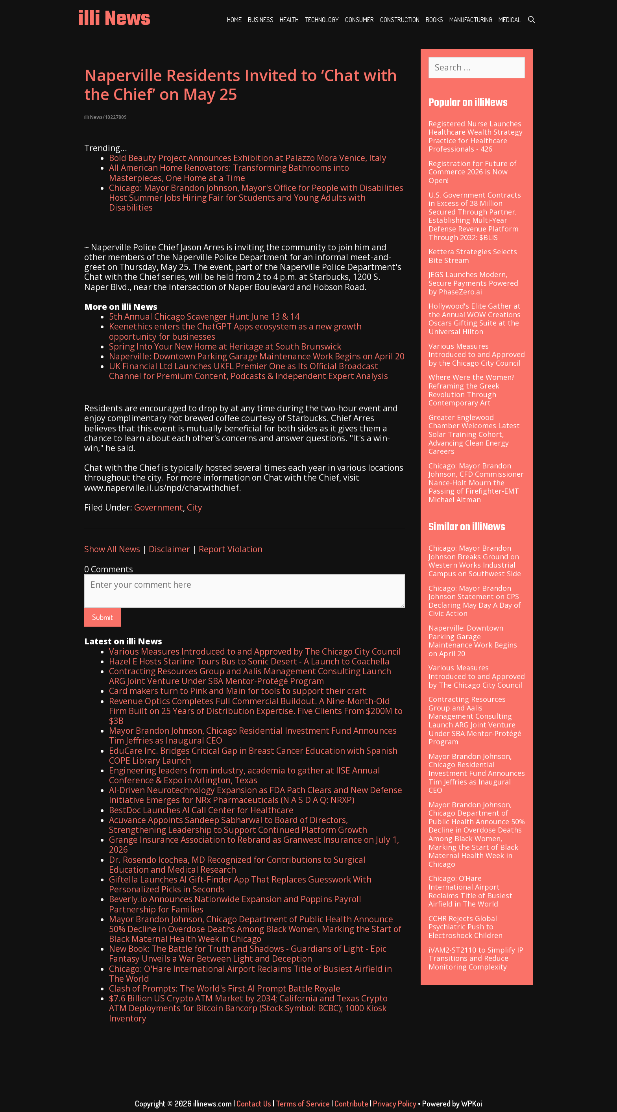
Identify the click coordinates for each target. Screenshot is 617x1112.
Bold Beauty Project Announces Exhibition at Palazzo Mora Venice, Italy (247, 157)
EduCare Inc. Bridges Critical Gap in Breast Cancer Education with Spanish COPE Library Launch (253, 755)
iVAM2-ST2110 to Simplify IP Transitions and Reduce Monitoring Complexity (476, 958)
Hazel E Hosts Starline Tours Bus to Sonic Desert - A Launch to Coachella (249, 661)
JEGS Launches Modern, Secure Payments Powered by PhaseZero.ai (473, 283)
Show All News (112, 549)
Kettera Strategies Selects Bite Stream (473, 256)
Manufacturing (470, 19)
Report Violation (230, 549)
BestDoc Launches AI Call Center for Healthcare (201, 810)
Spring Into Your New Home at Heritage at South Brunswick (225, 346)
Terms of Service (303, 1103)
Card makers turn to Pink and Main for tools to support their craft (237, 690)
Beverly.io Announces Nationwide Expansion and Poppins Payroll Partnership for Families (235, 904)
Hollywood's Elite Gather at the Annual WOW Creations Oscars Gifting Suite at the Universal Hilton (475, 318)
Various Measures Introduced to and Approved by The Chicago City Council (255, 651)
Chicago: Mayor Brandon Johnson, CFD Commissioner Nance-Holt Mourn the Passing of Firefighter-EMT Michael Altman (476, 482)
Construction (399, 19)
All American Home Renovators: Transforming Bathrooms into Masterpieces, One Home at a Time (229, 172)
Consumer (359, 19)
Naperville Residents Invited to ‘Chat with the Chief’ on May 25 (240, 84)
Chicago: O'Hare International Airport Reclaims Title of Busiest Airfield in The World (250, 973)
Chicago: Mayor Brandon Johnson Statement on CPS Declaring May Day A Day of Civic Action (475, 600)
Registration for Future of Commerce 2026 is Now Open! (473, 172)
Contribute (351, 1103)
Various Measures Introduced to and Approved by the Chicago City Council (477, 354)
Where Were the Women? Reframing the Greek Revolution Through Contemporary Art (472, 389)
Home (234, 19)
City (194, 507)
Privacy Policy (394, 1103)
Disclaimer (169, 549)
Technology (322, 19)
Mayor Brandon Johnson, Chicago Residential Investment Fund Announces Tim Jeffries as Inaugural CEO (253, 735)
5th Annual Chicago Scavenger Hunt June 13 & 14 (204, 316)
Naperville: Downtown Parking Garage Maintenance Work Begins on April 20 (257, 356)
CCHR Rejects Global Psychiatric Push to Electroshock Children (465, 927)
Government (158, 507)
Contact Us (253, 1103)
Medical (510, 19)
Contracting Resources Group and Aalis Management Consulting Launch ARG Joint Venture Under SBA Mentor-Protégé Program (250, 676)
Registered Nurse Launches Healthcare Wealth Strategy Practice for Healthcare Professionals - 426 (476, 136)
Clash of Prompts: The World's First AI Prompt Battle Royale (224, 988)
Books (434, 19)
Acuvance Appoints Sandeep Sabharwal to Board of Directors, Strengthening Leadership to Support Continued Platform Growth (238, 824)
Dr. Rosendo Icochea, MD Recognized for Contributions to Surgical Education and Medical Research (237, 864)
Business (260, 19)
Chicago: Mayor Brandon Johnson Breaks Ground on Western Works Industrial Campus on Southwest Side (475, 560)
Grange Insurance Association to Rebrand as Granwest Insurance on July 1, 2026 (254, 844)
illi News (114, 19)
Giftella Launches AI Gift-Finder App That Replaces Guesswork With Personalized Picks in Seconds (240, 884)
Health (289, 19)
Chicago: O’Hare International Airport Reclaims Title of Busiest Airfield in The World (470, 890)
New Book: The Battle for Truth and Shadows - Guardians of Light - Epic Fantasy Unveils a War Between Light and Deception (247, 953)
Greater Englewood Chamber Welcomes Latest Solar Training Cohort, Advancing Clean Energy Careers (474, 434)
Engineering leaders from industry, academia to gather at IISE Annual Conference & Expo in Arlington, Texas (244, 775)
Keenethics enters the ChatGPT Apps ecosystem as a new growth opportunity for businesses (235, 331)
